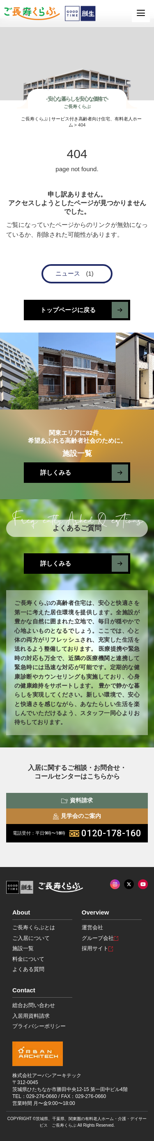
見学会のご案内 (77, 816)
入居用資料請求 (31, 1016)
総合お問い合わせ (33, 1005)
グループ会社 (100, 938)
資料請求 (76, 800)
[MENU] (141, 13)
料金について (28, 959)
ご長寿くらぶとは (33, 927)
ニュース (67, 273)
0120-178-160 (77, 833)
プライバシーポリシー (39, 1026)
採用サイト (97, 948)
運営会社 (92, 927)
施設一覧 (23, 948)
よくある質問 (28, 969)
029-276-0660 (41, 1096)
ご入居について (31, 938)
